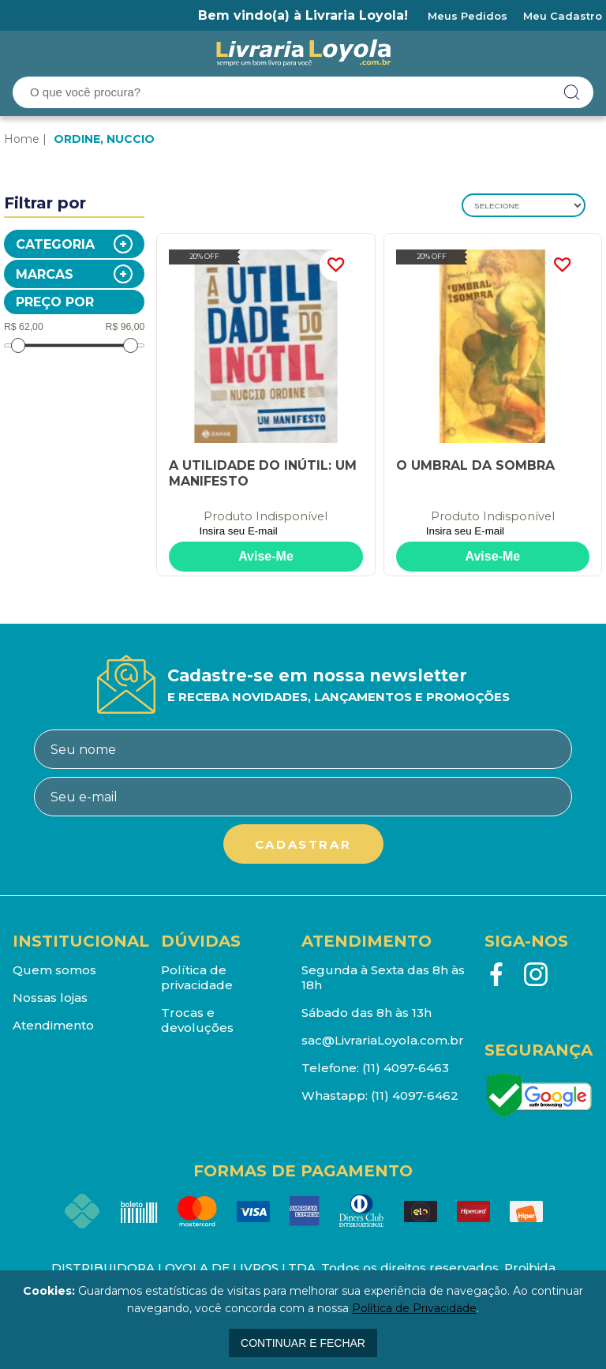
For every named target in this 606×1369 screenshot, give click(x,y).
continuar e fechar (303, 1343)
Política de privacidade (197, 977)
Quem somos (54, 969)
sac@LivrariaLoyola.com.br (382, 1040)
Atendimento (53, 1025)
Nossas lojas (50, 997)
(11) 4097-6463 (405, 1067)
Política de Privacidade (414, 1308)
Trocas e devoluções (197, 1020)
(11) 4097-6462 (414, 1095)
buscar (572, 92)
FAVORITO (335, 265)
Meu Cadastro (562, 15)
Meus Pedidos (467, 15)
